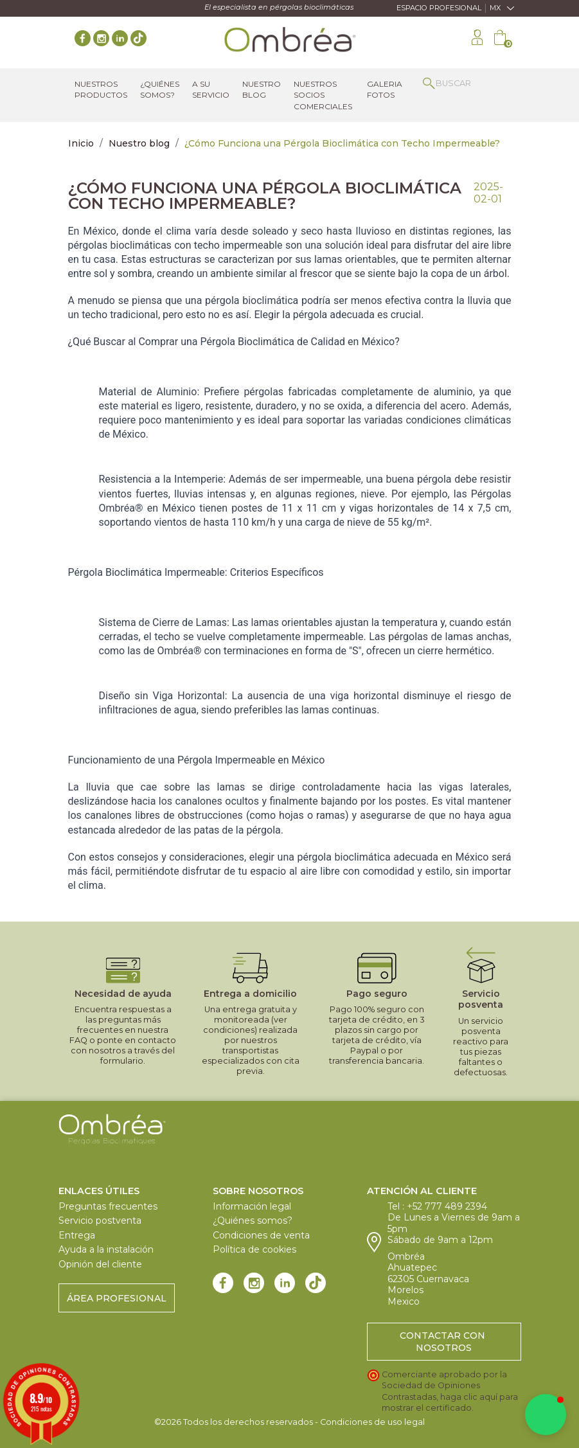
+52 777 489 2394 (447, 1206)
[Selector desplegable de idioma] (505, 8)
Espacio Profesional (438, 7)
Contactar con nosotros (444, 1341)
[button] (545, 1414)
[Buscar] (465, 83)
